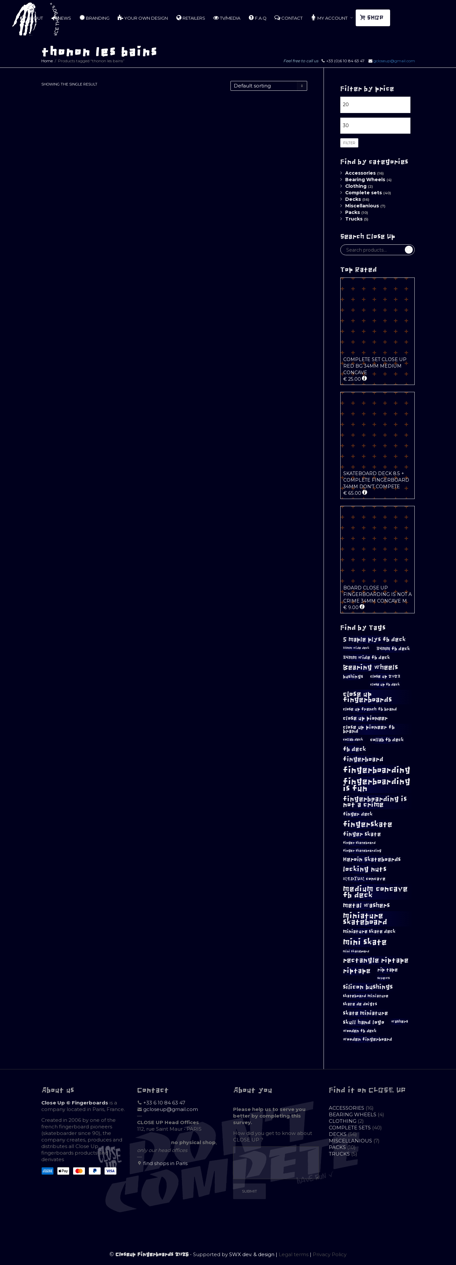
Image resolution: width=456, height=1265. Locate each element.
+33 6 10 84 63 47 (164, 1103)
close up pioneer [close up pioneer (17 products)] (365, 718)
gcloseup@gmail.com (394, 60)
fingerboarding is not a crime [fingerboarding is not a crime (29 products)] (375, 801)
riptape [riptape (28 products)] (356, 970)
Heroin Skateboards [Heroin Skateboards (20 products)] (372, 859)
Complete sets (363, 193)
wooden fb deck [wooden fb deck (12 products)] (360, 1030)
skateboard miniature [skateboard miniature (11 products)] (365, 996)
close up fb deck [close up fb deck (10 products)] (385, 684)
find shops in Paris (165, 1163)
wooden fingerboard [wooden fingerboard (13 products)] (367, 1039)
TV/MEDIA (226, 17)
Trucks (354, 219)
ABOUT (31, 17)
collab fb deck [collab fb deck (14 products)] (387, 739)
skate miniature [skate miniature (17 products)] (365, 1013)
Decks (353, 199)
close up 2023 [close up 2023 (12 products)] (385, 676)
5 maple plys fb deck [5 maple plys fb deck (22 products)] (374, 639)
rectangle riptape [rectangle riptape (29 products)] (375, 960)
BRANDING (94, 17)
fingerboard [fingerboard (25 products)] (363, 759)
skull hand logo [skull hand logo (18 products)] (363, 1022)
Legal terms (293, 1254)
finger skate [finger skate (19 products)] (362, 834)
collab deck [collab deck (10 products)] (353, 739)
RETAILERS (190, 17)
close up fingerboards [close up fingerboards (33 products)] (367, 697)
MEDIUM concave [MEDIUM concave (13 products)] (364, 878)
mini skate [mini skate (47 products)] (365, 942)
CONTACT (288, 17)
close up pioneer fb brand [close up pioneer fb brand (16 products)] (369, 729)
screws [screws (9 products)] (383, 978)
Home (47, 60)
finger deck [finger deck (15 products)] (358, 814)
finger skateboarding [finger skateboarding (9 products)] (362, 851)
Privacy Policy (330, 1254)
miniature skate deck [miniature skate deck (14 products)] (369, 931)
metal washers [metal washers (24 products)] (366, 905)
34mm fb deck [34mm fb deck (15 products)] (393, 648)
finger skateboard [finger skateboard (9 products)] (359, 843)
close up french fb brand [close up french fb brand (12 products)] (370, 709)
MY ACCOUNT (329, 17)
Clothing (356, 186)
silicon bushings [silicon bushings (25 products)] (368, 986)
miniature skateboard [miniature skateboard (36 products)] (365, 918)
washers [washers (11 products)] (399, 1021)
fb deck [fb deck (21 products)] (354, 749)
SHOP (372, 17)
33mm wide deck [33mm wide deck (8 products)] (356, 648)
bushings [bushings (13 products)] (353, 676)
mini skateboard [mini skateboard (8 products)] (356, 951)
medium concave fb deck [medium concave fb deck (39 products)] (375, 891)
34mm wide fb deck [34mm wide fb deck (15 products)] (366, 657)
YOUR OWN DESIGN (142, 17)
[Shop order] (268, 86)
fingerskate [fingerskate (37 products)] (367, 824)
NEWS (61, 17)
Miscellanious (362, 206)
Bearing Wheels (365, 179)
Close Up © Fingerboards (74, 1103)
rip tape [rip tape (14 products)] (387, 969)
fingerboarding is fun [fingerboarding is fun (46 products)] (376, 785)
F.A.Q (257, 17)
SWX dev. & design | (254, 1254)
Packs (352, 212)
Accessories (360, 173)
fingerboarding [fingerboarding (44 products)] (376, 770)
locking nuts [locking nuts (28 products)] (365, 869)
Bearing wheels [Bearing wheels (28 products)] (370, 667)
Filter (349, 143)
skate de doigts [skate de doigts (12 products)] (360, 1004)
